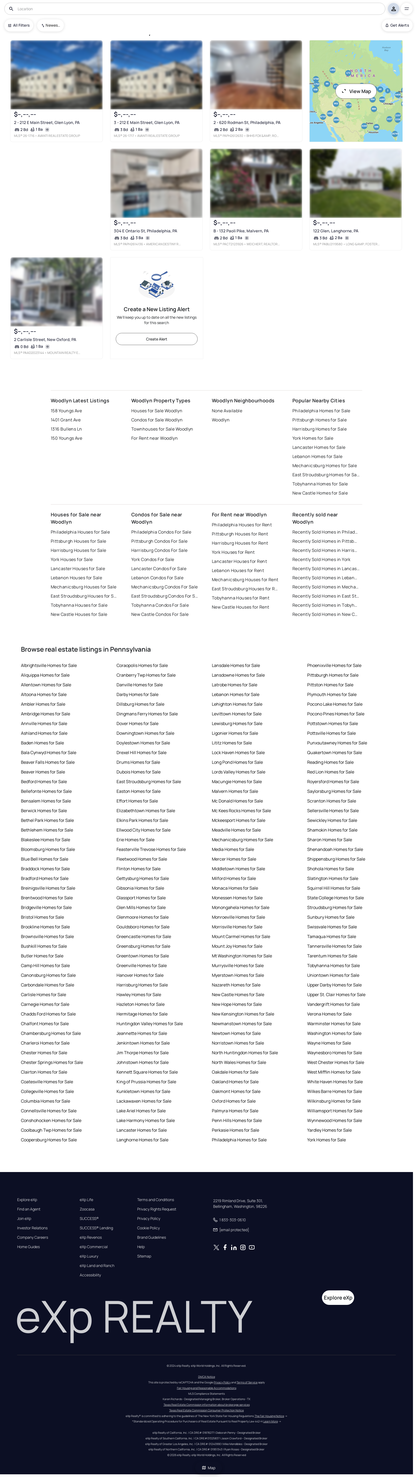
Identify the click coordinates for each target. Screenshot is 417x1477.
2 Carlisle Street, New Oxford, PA (45, 339)
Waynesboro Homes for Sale (334, 1053)
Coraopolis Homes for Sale (142, 665)
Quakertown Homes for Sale (334, 752)
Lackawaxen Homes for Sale (144, 1101)
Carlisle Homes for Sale (43, 994)
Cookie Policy (148, 1228)
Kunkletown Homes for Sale (143, 1091)
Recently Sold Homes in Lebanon (326, 578)
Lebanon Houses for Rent (238, 570)
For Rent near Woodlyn (154, 438)
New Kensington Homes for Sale (243, 1014)
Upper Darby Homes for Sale (334, 985)
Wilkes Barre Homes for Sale (334, 1091)
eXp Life (86, 1200)
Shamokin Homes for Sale (332, 830)
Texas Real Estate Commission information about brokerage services (207, 1405)
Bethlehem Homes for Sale (47, 830)
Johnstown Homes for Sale (143, 1062)
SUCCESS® (89, 1218)
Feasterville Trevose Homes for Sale (151, 849)
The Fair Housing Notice (269, 1416)
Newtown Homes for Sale (236, 1033)
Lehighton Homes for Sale (237, 704)
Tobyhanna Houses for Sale (79, 605)
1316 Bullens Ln (66, 429)
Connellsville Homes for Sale (49, 1111)
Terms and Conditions (155, 1200)
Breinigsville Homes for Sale (48, 888)
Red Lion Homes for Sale (330, 772)
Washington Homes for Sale (334, 1033)
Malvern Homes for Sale (235, 791)
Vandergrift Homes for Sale (333, 1004)
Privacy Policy (148, 1218)
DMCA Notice (206, 1377)
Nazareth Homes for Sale (236, 985)
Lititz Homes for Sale (232, 743)
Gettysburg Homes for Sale (143, 878)
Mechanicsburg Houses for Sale (84, 587)
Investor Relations (32, 1228)
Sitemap (144, 1256)
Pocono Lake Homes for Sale (334, 704)
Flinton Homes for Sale (139, 869)
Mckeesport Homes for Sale (238, 820)
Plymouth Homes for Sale (332, 694)
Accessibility (90, 1275)
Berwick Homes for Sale (44, 811)
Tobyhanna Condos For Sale (160, 605)
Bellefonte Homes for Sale (46, 791)
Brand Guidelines (151, 1237)
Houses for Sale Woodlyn (156, 411)
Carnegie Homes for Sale (45, 1004)
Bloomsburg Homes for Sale (48, 849)
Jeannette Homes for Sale (142, 1033)
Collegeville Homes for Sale (47, 1091)
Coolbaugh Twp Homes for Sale (51, 1130)
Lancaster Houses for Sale (78, 568)
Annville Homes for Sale (44, 723)
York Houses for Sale (72, 559)
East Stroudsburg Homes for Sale (326, 475)
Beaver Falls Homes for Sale (48, 762)
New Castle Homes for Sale (320, 493)
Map (209, 1467)
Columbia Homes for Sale (45, 1101)
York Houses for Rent (233, 552)
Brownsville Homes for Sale (47, 936)
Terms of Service (247, 1382)
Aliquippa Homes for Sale (45, 675)
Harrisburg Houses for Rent (240, 543)
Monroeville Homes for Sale (238, 917)
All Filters (19, 25)
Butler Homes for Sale (42, 956)
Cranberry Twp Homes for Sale (146, 675)
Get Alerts (397, 25)
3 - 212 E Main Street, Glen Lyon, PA (147, 122)
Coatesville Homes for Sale (47, 1082)
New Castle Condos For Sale (159, 614)
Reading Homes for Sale (330, 762)
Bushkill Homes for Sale (44, 946)
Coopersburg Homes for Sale (49, 1140)
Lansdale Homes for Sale (236, 665)
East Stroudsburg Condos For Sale (164, 596)
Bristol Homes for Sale (42, 917)
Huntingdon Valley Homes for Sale (150, 1024)
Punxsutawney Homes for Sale (337, 743)
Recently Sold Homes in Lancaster (326, 568)
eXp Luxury (89, 1256)
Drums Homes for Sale (138, 762)
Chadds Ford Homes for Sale (48, 1014)
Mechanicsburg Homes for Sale (324, 465)
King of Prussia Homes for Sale (146, 1082)
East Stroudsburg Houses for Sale (84, 596)
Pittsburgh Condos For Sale (159, 541)
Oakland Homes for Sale (235, 1082)
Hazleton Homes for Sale (141, 1004)
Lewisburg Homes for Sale (237, 723)
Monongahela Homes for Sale (240, 907)
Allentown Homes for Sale (46, 685)
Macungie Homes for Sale (237, 781)
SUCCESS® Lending (96, 1228)
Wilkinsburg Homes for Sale (334, 1101)
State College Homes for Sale (335, 898)
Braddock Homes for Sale (45, 869)
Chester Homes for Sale (44, 1053)
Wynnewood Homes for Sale (334, 1120)
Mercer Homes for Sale (234, 859)
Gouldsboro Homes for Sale (143, 927)
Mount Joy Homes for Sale (237, 946)
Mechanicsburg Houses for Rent (245, 580)
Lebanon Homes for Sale (317, 456)
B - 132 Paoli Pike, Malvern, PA (241, 231)
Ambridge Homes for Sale (45, 714)
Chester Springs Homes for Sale (52, 1062)
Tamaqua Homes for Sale (331, 936)
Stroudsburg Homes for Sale (334, 907)
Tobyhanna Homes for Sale (320, 484)
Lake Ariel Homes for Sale (141, 1111)
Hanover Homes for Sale (140, 975)
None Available (227, 411)
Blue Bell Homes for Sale (44, 859)
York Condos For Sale (152, 559)
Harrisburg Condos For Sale (159, 550)
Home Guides (28, 1247)
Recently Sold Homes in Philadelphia (326, 532)
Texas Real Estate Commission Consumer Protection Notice (206, 1410)
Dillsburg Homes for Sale (140, 704)
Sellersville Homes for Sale (333, 811)
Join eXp (24, 1218)
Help (141, 1247)
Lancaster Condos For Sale (158, 568)
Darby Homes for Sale (137, 694)
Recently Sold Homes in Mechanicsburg (326, 587)
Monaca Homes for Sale (235, 888)
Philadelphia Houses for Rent (242, 525)
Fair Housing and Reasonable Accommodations (206, 1388)
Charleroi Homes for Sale (45, 1043)
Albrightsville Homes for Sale (49, 665)
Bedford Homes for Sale (44, 781)
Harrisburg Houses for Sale (78, 550)
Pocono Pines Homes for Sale (335, 714)
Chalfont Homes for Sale (45, 1024)
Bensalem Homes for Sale (46, 801)
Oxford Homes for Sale (234, 1101)
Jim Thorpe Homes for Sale (143, 1053)
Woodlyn (221, 420)
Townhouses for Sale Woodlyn (162, 429)
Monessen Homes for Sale (237, 898)
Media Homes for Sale (233, 849)
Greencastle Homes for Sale (144, 936)
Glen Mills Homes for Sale (141, 907)
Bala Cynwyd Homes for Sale (48, 752)
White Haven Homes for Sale (335, 1082)
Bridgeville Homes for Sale (46, 907)
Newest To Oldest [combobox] (53, 25)
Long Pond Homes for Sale (237, 762)
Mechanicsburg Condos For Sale (164, 587)
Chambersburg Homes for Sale (51, 1033)
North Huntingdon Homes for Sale (245, 1053)
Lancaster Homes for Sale (319, 447)
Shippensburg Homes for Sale (336, 859)
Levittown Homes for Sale (237, 714)
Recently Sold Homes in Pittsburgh (326, 541)
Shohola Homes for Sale (330, 869)
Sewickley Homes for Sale (332, 820)
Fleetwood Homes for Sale (142, 859)
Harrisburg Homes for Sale (319, 429)
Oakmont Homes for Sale (236, 1091)
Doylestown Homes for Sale (143, 743)
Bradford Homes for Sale (44, 878)
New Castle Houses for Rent (240, 607)
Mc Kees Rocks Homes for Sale (241, 811)
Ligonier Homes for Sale (235, 733)
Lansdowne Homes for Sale (238, 675)
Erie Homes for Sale (135, 840)
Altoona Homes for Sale (44, 694)
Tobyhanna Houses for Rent (240, 598)
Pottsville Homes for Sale (331, 733)
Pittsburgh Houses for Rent (240, 534)
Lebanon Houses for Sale (76, 578)
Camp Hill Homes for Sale (45, 965)
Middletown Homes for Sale (238, 869)
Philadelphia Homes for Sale (321, 411)
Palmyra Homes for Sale (235, 1111)
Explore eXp (27, 1200)
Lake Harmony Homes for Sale (146, 1120)
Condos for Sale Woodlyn (157, 420)
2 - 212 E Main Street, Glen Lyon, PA (47, 122)
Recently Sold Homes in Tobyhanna (326, 605)
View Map (356, 91)
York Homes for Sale (312, 438)
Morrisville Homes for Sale (237, 927)
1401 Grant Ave (66, 420)
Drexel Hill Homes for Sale (141, 752)
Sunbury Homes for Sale (330, 917)
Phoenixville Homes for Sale (334, 665)
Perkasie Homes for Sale (235, 1130)
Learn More (270, 1421)
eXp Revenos (91, 1237)
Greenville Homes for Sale (142, 965)
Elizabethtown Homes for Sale (146, 811)
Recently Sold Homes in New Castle (326, 614)
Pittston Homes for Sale (330, 685)
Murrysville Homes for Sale (238, 965)
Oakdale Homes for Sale (235, 1072)
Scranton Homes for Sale (331, 801)
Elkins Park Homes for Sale (142, 820)
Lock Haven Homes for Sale (238, 752)
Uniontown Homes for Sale (333, 975)
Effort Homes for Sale (137, 801)
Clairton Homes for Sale (44, 1072)
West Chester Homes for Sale (335, 1062)
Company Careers (32, 1237)
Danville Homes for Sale (140, 685)
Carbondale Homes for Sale (47, 985)
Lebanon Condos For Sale (157, 578)
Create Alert (156, 339)
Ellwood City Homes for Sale (144, 830)
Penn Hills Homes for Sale (237, 1120)
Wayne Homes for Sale (329, 1043)
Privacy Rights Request (156, 1209)
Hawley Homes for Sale (139, 994)
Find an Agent (28, 1209)
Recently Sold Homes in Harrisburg (326, 550)
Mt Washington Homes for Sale (242, 956)
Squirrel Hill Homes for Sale (333, 888)
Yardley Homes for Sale (329, 1130)
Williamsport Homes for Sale (334, 1111)
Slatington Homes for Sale (332, 878)
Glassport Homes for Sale (141, 898)
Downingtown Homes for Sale (145, 733)
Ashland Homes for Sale (44, 733)
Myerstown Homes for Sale (238, 975)
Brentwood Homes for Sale (47, 898)
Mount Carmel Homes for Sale (241, 936)
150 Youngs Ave (66, 438)
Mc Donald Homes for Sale (237, 801)
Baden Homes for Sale (42, 743)
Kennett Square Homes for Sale (147, 1072)
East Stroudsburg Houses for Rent (245, 589)
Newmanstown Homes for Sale (242, 1024)
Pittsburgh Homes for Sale (319, 420)
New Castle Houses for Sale (79, 614)
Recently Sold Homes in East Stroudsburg (326, 596)
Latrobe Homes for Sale (234, 685)
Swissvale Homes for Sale (332, 927)
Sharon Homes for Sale (329, 840)
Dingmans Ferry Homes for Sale (147, 714)
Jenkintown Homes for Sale (143, 1043)
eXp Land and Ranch (97, 1265)
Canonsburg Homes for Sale (48, 975)
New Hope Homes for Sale (237, 1004)
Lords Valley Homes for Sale (238, 772)
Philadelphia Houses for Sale (80, 532)
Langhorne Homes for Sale (142, 1140)
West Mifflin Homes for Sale (334, 1072)
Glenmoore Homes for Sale (143, 917)
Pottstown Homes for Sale (332, 723)
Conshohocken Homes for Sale (51, 1120)
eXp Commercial (94, 1247)
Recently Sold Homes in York (321, 559)
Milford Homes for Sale (234, 878)
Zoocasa (87, 1209)
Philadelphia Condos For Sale (161, 532)
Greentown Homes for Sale (143, 956)
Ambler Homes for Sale (43, 704)
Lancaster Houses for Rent (239, 561)
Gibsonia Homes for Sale (140, 888)
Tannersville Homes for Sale (334, 946)
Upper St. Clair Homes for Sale (336, 994)
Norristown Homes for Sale (238, 1043)
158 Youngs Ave (66, 411)
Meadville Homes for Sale (236, 830)
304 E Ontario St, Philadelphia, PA (145, 231)
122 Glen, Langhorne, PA (335, 231)
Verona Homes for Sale (329, 1014)
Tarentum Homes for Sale (332, 956)
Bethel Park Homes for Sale (47, 820)
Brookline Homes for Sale (45, 927)
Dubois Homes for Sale (139, 772)
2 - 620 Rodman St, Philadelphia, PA (247, 122)
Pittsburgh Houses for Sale (78, 541)
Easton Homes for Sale (139, 791)
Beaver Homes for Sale (43, 772)
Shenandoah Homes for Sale (335, 849)
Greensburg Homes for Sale (143, 946)
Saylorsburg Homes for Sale (334, 791)
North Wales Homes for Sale (239, 1062)
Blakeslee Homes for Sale (45, 840)
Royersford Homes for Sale (333, 781)
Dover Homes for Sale (137, 723)
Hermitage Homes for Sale (142, 1014)
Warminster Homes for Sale (334, 1024)
